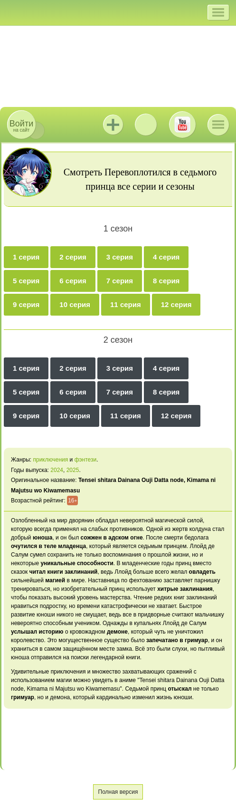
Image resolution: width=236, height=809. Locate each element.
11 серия (125, 304)
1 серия (26, 257)
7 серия (119, 281)
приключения (50, 459)
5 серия (26, 281)
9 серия (26, 304)
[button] (218, 12)
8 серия (166, 281)
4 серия (166, 257)
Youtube (182, 124)
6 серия (72, 281)
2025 (72, 470)
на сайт (21, 126)
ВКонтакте (146, 124)
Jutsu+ (113, 125)
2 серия (72, 257)
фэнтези (86, 459)
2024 (56, 470)
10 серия (74, 304)
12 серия (176, 304)
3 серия (119, 257)
